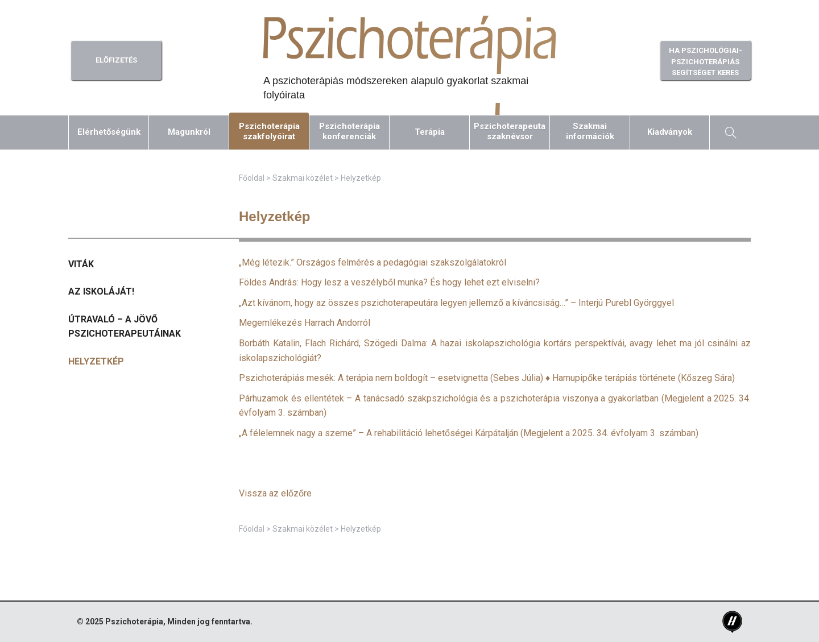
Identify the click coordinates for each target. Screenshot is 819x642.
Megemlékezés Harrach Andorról (304, 322)
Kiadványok (669, 132)
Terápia (430, 132)
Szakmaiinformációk (590, 131)
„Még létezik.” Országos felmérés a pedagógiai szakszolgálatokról (372, 262)
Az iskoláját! (101, 291)
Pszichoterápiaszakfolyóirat (269, 131)
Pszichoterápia (134, 621)
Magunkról (189, 132)
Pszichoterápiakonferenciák (349, 131)
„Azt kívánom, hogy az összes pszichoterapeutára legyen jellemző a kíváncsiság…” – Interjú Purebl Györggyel (456, 302)
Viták (81, 264)
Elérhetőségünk (108, 132)
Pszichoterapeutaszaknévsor (509, 131)
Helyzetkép (96, 361)
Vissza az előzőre (275, 493)
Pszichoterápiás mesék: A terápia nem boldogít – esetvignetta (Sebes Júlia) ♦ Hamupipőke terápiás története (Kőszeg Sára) (487, 377)
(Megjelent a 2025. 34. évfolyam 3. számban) (468, 433)
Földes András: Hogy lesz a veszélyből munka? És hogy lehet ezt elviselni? (389, 282)
